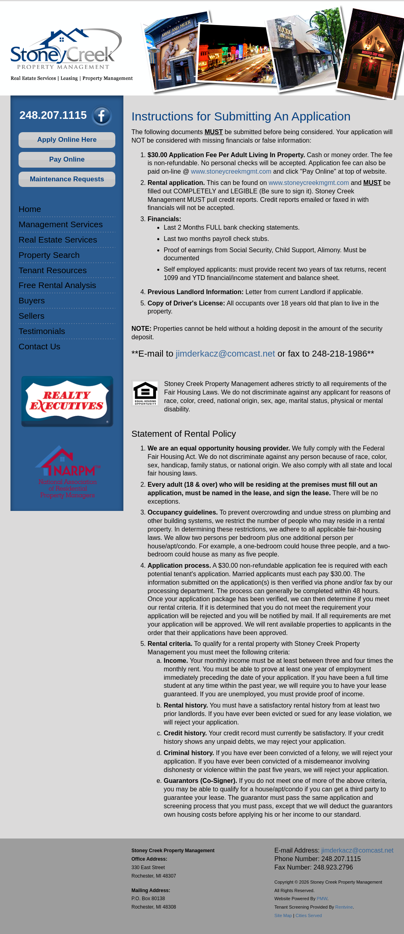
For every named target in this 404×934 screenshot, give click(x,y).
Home (30, 209)
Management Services (61, 224)
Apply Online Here (66, 139)
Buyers (32, 300)
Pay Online (67, 159)
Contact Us (39, 346)
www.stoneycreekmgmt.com (231, 171)
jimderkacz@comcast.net (225, 354)
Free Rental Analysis (57, 285)
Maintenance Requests (67, 179)
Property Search (49, 254)
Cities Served (309, 915)
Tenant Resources (53, 270)
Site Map (283, 915)
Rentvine (344, 907)
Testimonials (42, 331)
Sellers (31, 315)
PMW (322, 898)
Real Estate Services (58, 239)
